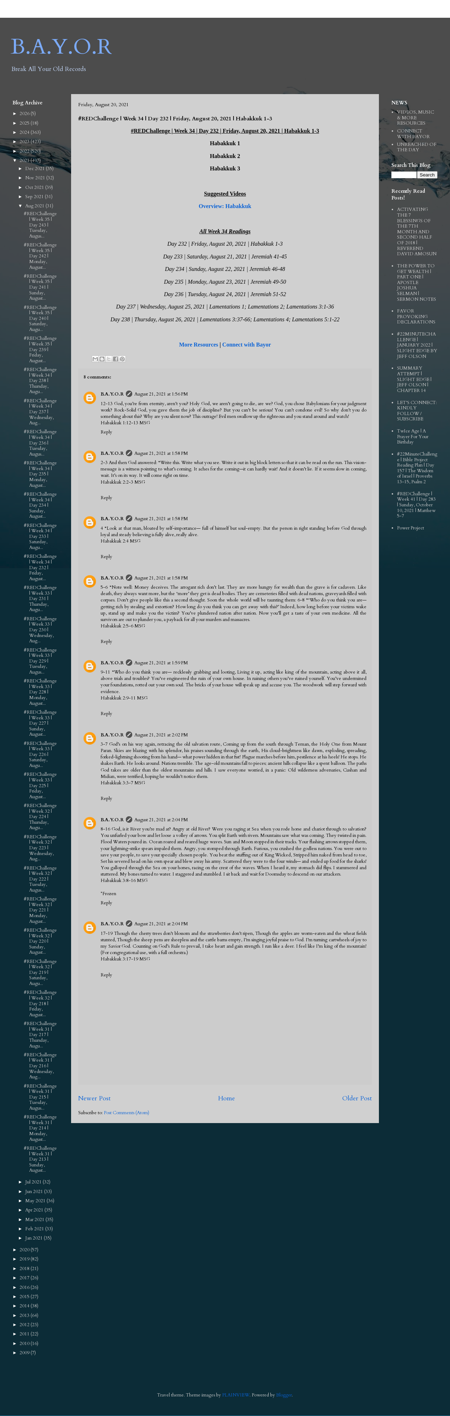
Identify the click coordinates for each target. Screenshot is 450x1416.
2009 (25, 1353)
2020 (25, 1250)
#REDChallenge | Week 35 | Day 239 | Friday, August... (40, 349)
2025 (25, 123)
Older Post (357, 1098)
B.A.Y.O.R (61, 47)
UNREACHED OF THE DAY (416, 147)
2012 (25, 1325)
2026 (25, 113)
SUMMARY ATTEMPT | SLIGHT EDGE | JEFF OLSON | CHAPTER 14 (414, 379)
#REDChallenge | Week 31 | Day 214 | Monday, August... (40, 1128)
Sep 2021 (35, 197)
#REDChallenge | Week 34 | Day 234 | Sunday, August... (40, 505)
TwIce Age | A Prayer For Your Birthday (412, 436)
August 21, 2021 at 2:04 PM (161, 820)
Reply (106, 432)
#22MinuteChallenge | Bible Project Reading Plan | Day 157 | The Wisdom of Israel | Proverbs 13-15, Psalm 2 (417, 468)
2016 (25, 1287)
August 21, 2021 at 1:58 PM (161, 453)
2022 (25, 151)
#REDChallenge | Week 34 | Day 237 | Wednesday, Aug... (40, 412)
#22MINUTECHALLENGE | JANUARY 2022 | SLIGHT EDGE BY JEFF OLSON (417, 345)
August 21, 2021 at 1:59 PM (161, 663)
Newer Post (94, 1098)
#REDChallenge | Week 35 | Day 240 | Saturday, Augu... (40, 318)
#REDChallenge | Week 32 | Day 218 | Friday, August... (40, 1003)
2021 (25, 160)
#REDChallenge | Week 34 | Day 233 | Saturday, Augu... (40, 536)
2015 (25, 1297)
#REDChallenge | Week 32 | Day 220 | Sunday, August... (40, 941)
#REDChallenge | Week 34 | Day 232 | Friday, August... (40, 567)
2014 (25, 1306)
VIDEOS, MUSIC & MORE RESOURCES (415, 117)
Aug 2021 (35, 206)
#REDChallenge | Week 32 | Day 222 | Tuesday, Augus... (40, 879)
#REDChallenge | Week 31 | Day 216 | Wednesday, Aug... (40, 1066)
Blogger (284, 1395)
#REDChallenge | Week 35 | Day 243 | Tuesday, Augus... (40, 225)
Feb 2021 (35, 1229)
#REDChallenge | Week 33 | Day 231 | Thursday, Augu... (40, 598)
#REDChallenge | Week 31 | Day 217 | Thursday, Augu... (40, 1034)
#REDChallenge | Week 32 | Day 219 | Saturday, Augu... (40, 972)
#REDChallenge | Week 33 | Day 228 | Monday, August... (40, 692)
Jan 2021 (34, 1238)
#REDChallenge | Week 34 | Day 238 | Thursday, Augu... (40, 380)
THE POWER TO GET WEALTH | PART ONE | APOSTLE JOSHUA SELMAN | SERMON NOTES (416, 283)
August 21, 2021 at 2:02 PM (161, 735)
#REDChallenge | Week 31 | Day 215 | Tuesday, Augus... (40, 1097)
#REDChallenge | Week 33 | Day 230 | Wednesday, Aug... (40, 630)
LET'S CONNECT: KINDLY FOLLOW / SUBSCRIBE (417, 411)
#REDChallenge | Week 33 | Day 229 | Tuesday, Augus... (40, 661)
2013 (25, 1315)
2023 (25, 141)
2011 (25, 1334)
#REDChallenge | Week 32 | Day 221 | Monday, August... (40, 910)
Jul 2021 (34, 1182)
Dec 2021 (35, 168)
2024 (25, 132)
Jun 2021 (34, 1191)
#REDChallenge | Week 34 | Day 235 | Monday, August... (40, 474)
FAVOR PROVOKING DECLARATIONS (416, 316)
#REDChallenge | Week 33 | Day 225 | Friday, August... (40, 785)
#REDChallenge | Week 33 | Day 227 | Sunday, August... (40, 723)
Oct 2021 (35, 187)
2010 (25, 1343)
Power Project (410, 528)
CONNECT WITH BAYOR (413, 134)
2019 (25, 1259)
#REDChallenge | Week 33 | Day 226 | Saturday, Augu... (40, 754)
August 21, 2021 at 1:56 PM (161, 394)
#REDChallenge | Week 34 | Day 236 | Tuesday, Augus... (40, 443)
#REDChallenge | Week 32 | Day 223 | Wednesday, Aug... (40, 848)
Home (226, 1098)
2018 (25, 1268)
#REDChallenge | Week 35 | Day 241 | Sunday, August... (40, 287)
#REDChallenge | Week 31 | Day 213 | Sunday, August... (40, 1159)
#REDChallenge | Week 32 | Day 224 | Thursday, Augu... (40, 816)
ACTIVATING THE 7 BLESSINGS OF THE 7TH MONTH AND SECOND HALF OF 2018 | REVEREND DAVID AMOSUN (416, 231)
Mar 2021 (35, 1219)
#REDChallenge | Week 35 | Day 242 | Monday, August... (40, 256)
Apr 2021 (34, 1210)
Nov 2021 (35, 178)
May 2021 (36, 1201)
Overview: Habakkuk (225, 206)
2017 (25, 1278)
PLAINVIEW (236, 1395)
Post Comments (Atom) (126, 1113)
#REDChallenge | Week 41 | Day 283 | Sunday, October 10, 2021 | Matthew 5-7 (416, 505)
